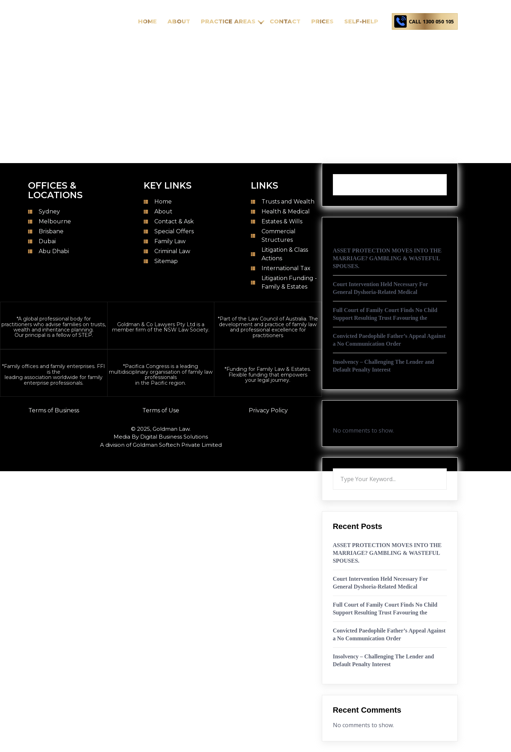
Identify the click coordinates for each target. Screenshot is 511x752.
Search (446, 174)
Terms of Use (160, 410)
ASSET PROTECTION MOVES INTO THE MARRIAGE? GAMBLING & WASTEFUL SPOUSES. (387, 258)
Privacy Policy (268, 410)
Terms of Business (53, 410)
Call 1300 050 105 (429, 21)
